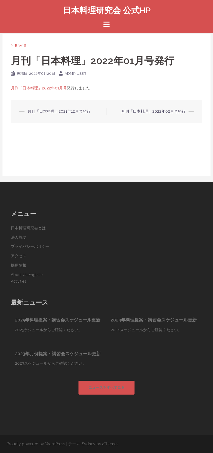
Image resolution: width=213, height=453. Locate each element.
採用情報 (18, 265)
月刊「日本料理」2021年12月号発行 (58, 111)
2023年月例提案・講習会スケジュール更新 (58, 353)
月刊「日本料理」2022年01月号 (39, 88)
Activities (18, 281)
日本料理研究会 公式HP (107, 10)
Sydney (88, 444)
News (19, 45)
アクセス (18, 256)
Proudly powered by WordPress (36, 444)
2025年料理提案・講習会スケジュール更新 (57, 320)
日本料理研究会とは (28, 228)
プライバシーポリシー (30, 246)
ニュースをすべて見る (106, 387)
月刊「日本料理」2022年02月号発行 (153, 111)
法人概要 (18, 237)
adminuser (75, 73)
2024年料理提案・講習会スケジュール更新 (154, 320)
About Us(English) (27, 274)
